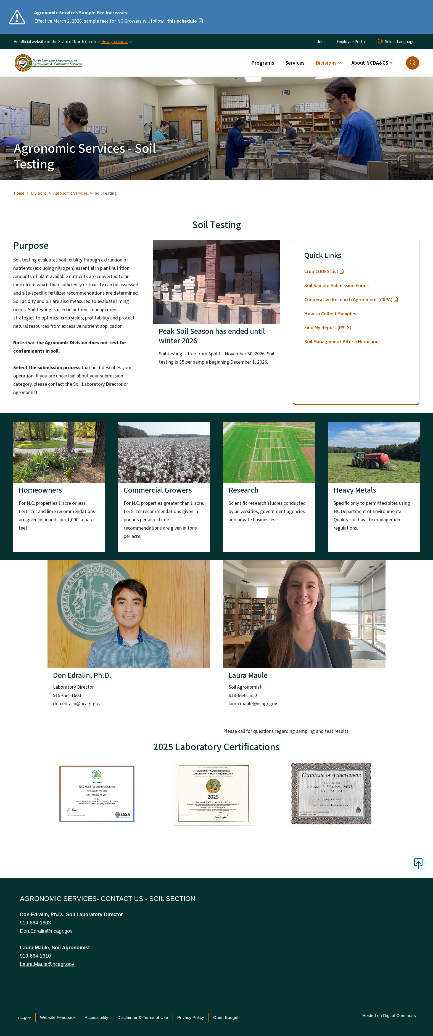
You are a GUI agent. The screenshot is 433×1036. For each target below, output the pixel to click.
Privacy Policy (190, 1017)
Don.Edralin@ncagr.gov (46, 931)
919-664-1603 (35, 923)
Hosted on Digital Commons (389, 1015)
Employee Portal (351, 42)
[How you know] (117, 42)
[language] (399, 42)
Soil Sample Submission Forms (336, 285)
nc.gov (24, 1017)
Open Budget (226, 1017)
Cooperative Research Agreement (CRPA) (351, 299)
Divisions (39, 193)
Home (19, 193)
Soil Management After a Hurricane (341, 341)
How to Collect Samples (330, 313)
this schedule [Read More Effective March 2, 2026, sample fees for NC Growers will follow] (185, 21)
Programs (262, 63)
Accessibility (96, 1017)
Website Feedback (58, 1017)
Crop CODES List (324, 271)
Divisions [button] (326, 63)
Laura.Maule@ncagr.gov (47, 964)
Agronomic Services (70, 193)
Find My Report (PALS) (328, 327)
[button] (412, 63)
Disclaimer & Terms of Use (142, 1017)
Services (295, 63)
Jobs (321, 42)
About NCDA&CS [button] (370, 63)
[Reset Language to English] (380, 42)
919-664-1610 (35, 956)
